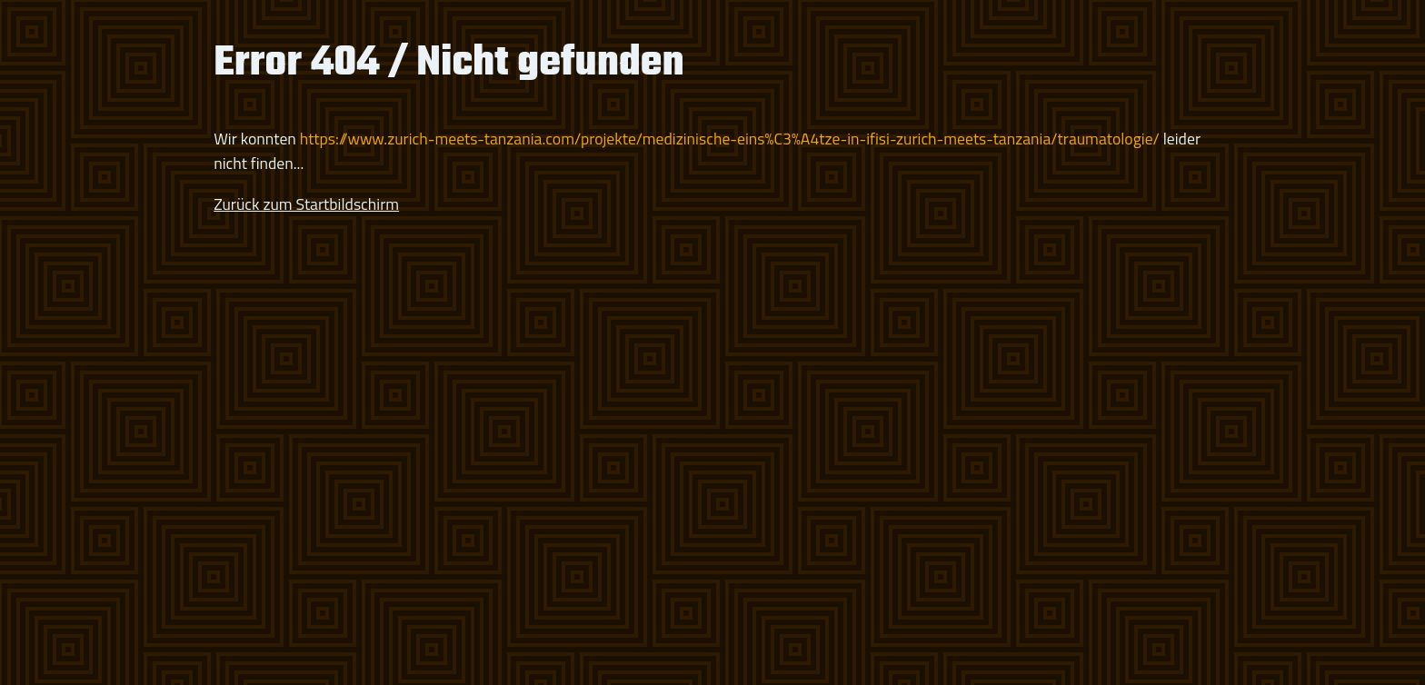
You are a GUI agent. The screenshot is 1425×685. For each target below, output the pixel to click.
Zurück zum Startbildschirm (306, 204)
